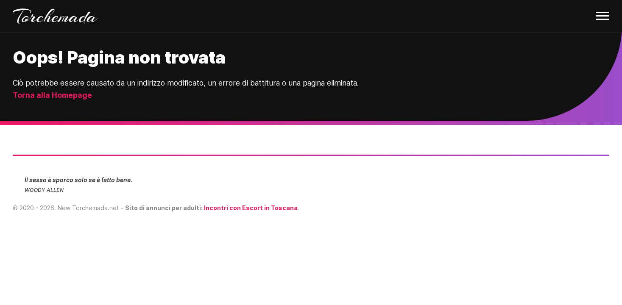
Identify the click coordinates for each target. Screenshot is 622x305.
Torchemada (55, 16)
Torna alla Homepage (52, 95)
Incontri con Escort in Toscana (251, 207)
